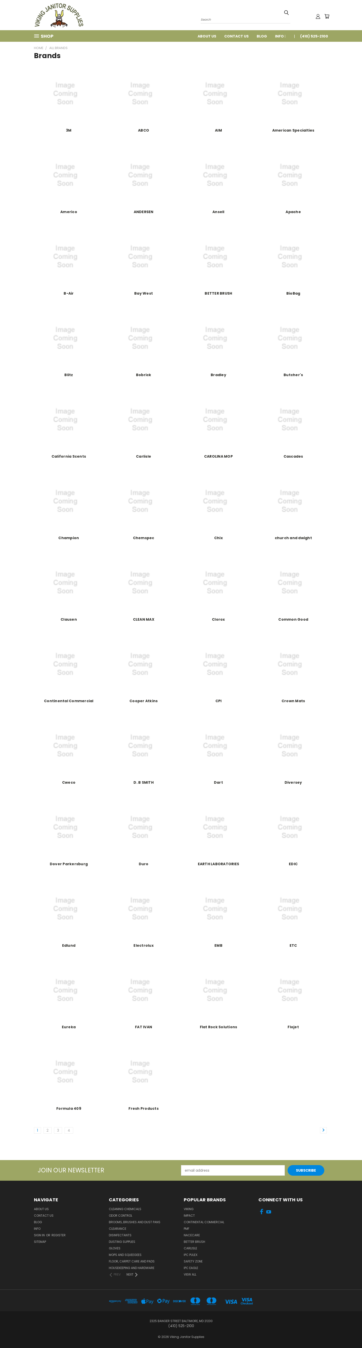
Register (59, 1235)
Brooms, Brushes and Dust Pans (134, 1222)
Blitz (68, 374)
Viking (189, 1209)
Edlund (69, 945)
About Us (207, 36)
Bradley (218, 374)
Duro (144, 863)
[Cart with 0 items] (326, 16)
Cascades (293, 456)
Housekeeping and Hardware (131, 1268)
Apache (293, 211)
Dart (218, 782)
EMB (218, 945)
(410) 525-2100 (314, 36)
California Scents (69, 456)
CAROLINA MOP (218, 456)
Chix (218, 537)
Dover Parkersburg (69, 863)
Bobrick (143, 374)
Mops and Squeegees (125, 1255)
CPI (218, 700)
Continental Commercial (69, 700)
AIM (218, 130)
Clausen (69, 619)
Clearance (117, 1228)
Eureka (69, 1026)
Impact (189, 1215)
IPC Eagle (191, 1268)
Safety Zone (193, 1261)
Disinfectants (120, 1235)
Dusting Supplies (122, 1242)
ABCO (143, 130)
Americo (68, 211)
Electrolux (143, 945)
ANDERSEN (144, 211)
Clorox (218, 619)
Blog (262, 36)
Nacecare (192, 1235)
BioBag (293, 293)
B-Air (69, 293)
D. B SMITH (143, 782)
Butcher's (293, 374)
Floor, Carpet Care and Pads (132, 1261)
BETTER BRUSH (218, 293)
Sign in (40, 1235)
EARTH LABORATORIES (218, 863)
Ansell (218, 211)
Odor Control (120, 1215)
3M (69, 130)
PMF (186, 1228)
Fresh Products (143, 1108)
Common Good (293, 619)
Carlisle (143, 456)
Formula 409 (68, 1108)
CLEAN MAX (143, 619)
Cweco (68, 782)
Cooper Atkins (143, 700)
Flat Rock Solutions (218, 1026)
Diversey (293, 782)
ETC (293, 945)
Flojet (293, 1026)
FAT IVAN (143, 1026)
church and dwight (293, 537)
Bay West (143, 293)
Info (280, 36)
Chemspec (143, 537)
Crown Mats (293, 700)
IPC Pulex (190, 1255)
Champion (68, 537)
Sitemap (40, 1242)
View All (190, 1274)
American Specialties (293, 130)
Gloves (114, 1248)
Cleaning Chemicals (125, 1209)
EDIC (293, 863)
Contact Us (236, 36)
